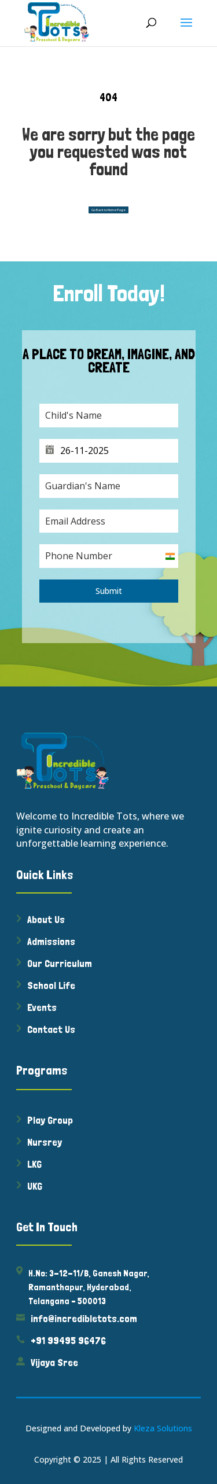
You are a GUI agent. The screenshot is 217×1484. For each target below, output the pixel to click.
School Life (51, 985)
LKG (34, 1164)
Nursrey (44, 1142)
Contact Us (51, 1029)
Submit (108, 590)
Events (42, 1007)
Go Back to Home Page (108, 210)
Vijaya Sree (54, 1362)
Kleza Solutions (163, 1428)
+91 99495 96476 (68, 1340)
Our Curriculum (59, 963)
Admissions (51, 941)
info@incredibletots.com (84, 1318)
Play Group (50, 1120)
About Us (46, 919)
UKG (34, 1186)
